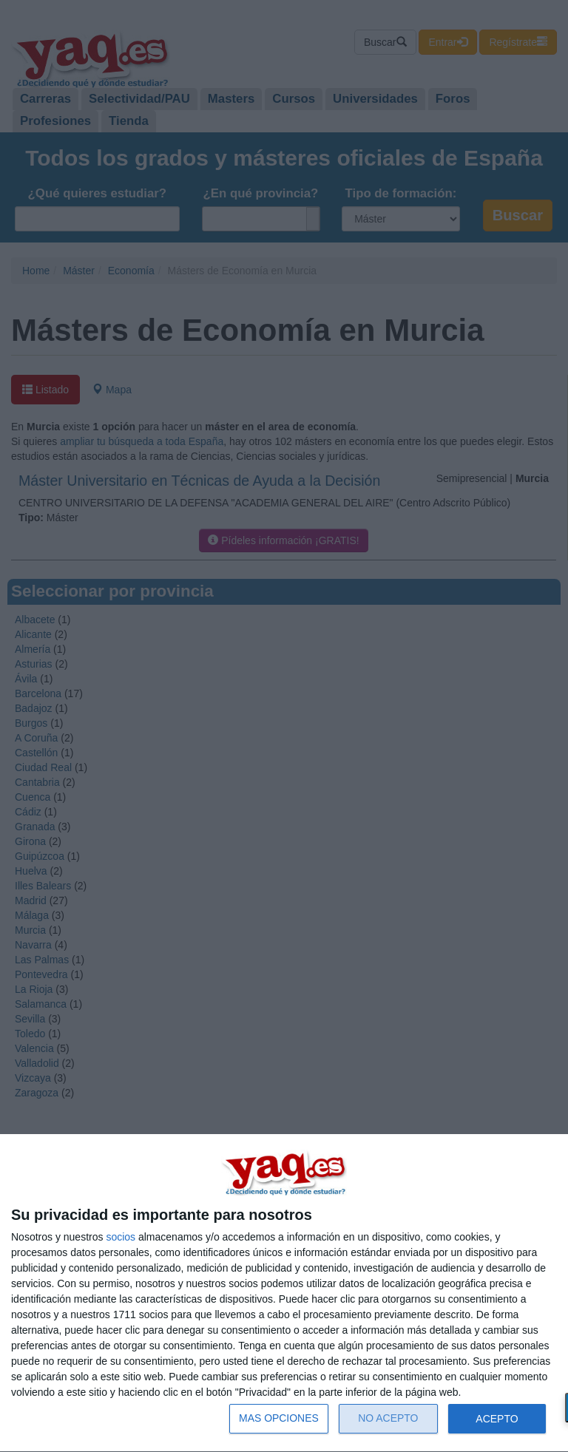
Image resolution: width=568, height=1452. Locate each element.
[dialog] (284, 1293)
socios (120, 1237)
